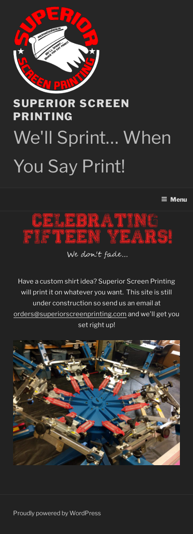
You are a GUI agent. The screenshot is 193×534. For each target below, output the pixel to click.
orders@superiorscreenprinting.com (70, 314)
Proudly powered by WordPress (57, 513)
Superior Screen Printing (71, 110)
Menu (174, 199)
